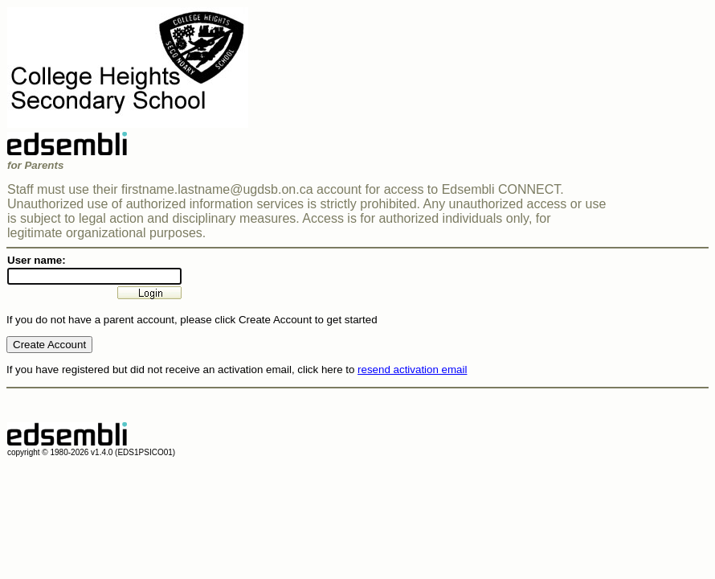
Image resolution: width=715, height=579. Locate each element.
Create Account (49, 345)
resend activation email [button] (412, 369)
